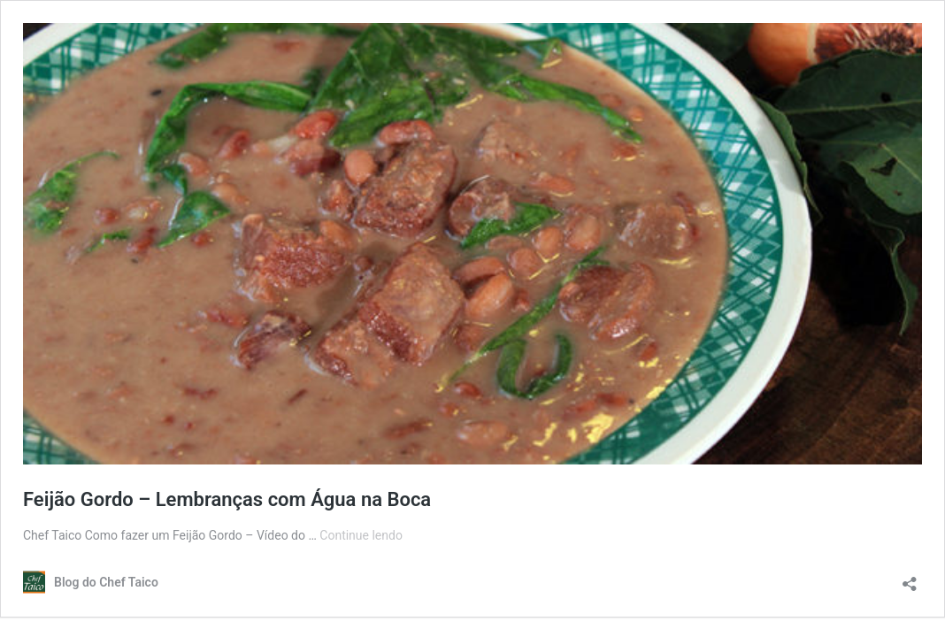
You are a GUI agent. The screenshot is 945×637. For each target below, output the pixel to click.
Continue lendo (361, 535)
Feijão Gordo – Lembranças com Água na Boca (227, 499)
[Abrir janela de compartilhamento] (909, 578)
